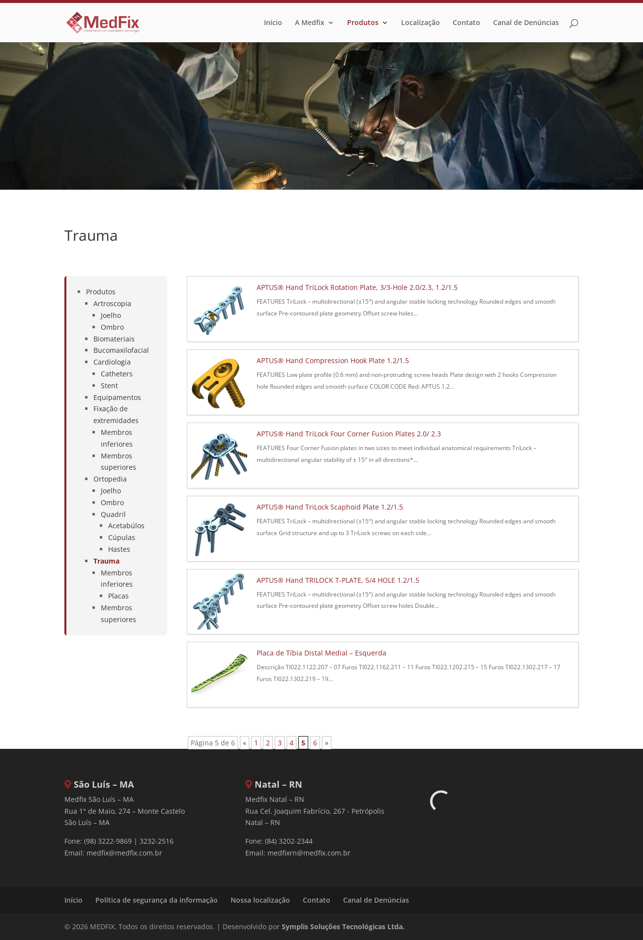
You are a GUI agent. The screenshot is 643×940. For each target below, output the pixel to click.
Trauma (106, 561)
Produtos (363, 23)
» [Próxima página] (326, 742)
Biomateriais (114, 338)
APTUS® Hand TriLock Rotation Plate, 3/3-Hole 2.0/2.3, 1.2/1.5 (357, 287)
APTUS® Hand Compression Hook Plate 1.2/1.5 (333, 360)
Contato (466, 23)
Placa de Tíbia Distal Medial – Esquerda (321, 652)
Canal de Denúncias (526, 23)
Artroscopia (112, 303)
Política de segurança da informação (156, 900)
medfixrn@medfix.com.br (309, 852)
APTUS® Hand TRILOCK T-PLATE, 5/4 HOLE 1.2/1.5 (338, 580)
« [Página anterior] (244, 742)
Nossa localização (260, 900)
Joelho (111, 315)
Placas (118, 595)
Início (273, 23)
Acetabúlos (126, 525)
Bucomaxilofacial (121, 350)
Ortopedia (110, 479)
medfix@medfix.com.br (124, 852)
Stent (109, 385)
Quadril (113, 514)
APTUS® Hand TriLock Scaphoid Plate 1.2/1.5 (330, 507)
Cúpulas (121, 537)
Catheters (117, 373)
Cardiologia (112, 362)
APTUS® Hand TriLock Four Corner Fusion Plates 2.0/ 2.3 (349, 433)
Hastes (119, 549)
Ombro (112, 327)
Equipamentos (117, 397)
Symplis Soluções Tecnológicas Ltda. (343, 926)
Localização (420, 23)
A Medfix (309, 23)
